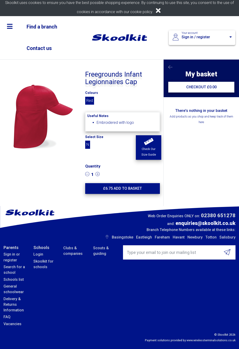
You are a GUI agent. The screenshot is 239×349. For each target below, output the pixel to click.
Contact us (39, 48)
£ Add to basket (122, 188)
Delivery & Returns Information (14, 305)
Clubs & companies (73, 251)
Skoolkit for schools (43, 264)
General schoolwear (14, 289)
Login (38, 254)
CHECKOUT (201, 87)
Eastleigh (144, 237)
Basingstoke (122, 237)
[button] (148, 147)
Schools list (14, 279)
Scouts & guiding (101, 251)
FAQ (7, 317)
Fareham (162, 237)
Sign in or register (12, 257)
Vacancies (12, 324)
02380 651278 (218, 215)
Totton (211, 237)
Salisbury (227, 237)
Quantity (92, 166)
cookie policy (141, 12)
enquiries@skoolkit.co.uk (205, 223)
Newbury (195, 237)
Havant (179, 237)
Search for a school (14, 270)
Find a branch (42, 27)
